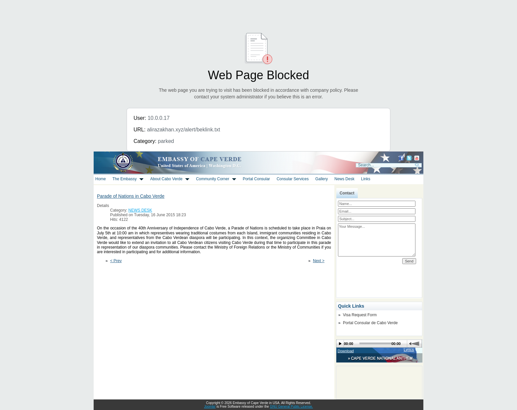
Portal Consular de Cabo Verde (370, 323)
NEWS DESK (140, 210)
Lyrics (409, 349)
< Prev (116, 260)
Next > (318, 260)
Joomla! (210, 406)
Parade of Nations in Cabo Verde (131, 196)
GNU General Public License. (291, 406)
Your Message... (376, 239)
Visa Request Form (360, 315)
